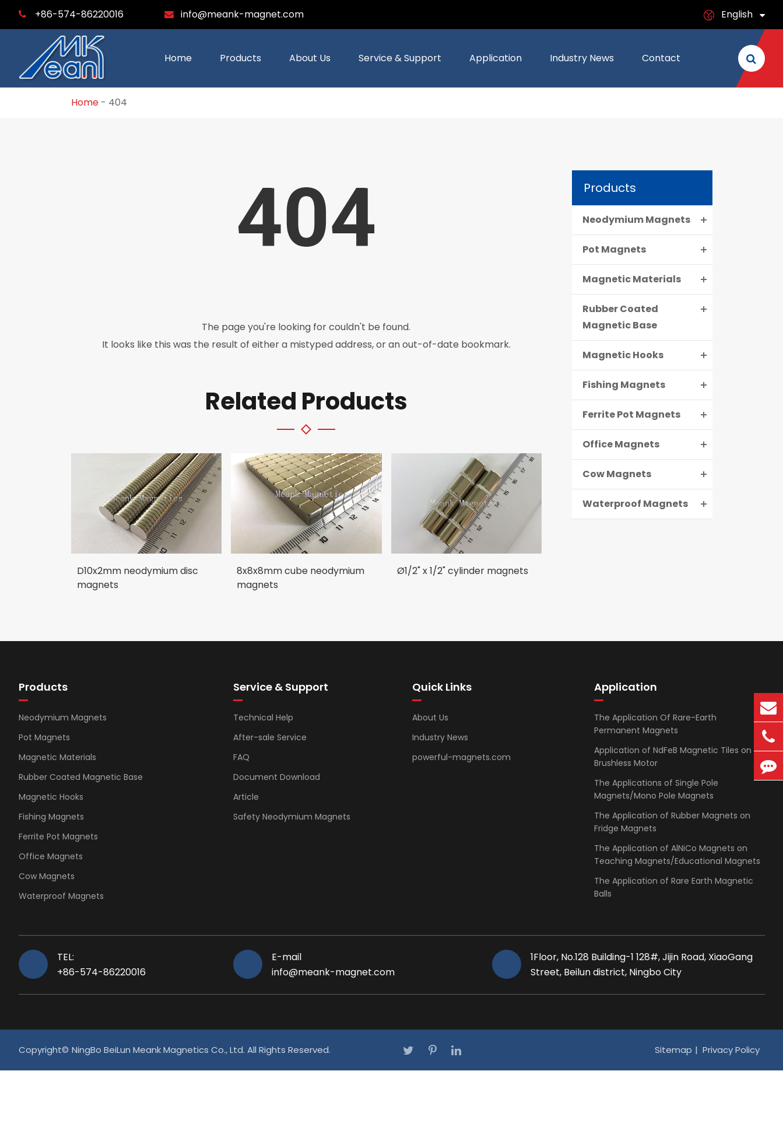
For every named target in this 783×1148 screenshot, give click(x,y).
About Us (310, 69)
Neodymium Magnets (647, 220)
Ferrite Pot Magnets (647, 415)
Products (240, 69)
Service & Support (400, 69)
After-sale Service (270, 737)
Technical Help (263, 717)
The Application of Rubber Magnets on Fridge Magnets (672, 822)
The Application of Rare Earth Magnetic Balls (673, 887)
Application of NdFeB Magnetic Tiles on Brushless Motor (673, 756)
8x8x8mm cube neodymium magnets (300, 578)
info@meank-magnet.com (242, 14)
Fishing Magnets (647, 385)
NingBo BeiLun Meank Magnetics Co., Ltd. (158, 1050)
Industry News (582, 69)
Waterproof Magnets (647, 504)
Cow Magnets (647, 474)
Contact (661, 69)
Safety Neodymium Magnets (291, 816)
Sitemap (673, 1050)
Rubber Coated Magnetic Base (647, 316)
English (737, 14)
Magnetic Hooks (647, 355)
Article (246, 797)
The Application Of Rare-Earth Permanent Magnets (655, 724)
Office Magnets (647, 444)
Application (495, 69)
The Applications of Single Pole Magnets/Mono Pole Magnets (656, 789)
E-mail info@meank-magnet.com (333, 964)
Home (178, 69)
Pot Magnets (647, 249)
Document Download (276, 777)
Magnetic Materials (647, 279)
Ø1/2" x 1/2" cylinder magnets (462, 571)
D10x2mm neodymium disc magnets (137, 578)
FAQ (241, 757)
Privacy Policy (731, 1050)
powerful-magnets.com (461, 757)
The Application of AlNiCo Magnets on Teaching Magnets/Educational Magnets (677, 854)
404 (117, 102)
